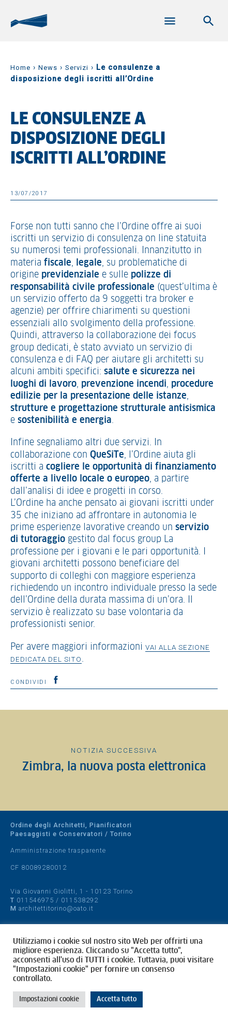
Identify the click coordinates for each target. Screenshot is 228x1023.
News (47, 67)
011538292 (79, 900)
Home (20, 67)
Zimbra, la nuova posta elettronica (114, 767)
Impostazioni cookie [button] (49, 999)
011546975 (35, 900)
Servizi (76, 67)
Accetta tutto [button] (116, 999)
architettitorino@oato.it (56, 908)
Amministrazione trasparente (58, 850)
